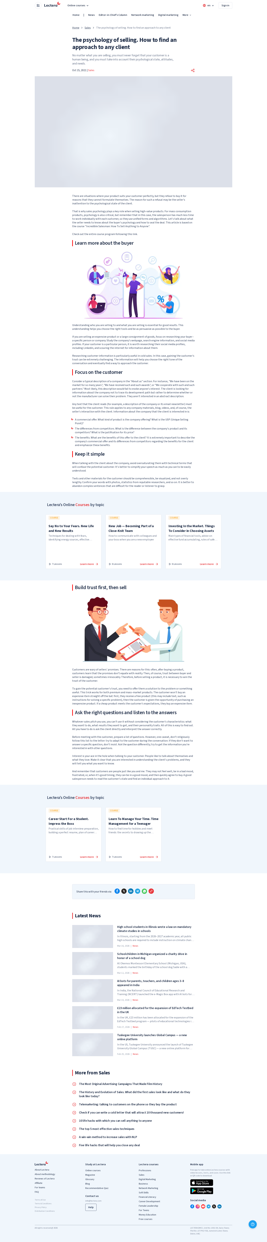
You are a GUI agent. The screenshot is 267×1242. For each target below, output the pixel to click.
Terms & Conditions (43, 1203)
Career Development (149, 1201)
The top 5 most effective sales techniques (106, 1129)
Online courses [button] (78, 5)
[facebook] (117, 891)
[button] (193, 70)
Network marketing (142, 15)
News (91, 15)
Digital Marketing (147, 1179)
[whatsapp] (144, 891)
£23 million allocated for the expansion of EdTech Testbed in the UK (155, 1010)
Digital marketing (168, 15)
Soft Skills (144, 1192)
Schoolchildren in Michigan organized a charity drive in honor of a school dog (152, 956)
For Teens (144, 1210)
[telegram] (137, 891)
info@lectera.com (93, 1200)
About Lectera (42, 1170)
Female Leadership (148, 1206)
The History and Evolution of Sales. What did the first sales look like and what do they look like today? (134, 1094)
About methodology (45, 1174)
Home (76, 15)
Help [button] (90, 1207)
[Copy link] (151, 891)
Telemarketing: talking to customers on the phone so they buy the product (128, 1104)
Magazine (90, 1175)
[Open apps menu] (38, 5)
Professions (145, 1170)
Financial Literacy (147, 1197)
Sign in (225, 5)
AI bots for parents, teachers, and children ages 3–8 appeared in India (150, 983)
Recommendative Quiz (96, 1188)
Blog (87, 1184)
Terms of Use (40, 1199)
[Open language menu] (208, 5)
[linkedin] (131, 891)
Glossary (89, 1179)
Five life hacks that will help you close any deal (109, 1145)
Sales (88, 28)
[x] (124, 891)
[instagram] (198, 1206)
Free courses (145, 1219)
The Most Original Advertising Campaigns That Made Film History (120, 1084)
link (135, 234)
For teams (40, 1187)
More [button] (187, 15)
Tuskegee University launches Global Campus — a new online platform (152, 1037)
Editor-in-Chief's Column (113, 15)
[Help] (253, 1224)
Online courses (93, 1170)
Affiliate (38, 1183)
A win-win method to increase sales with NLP (108, 1137)
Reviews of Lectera (44, 1178)
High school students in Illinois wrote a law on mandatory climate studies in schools (154, 929)
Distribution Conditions (45, 1211)
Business (143, 1184)
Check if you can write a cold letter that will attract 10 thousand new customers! (131, 1113)
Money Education (147, 1214)
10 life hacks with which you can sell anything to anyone (115, 1121)
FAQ (37, 1192)
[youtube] (203, 1206)
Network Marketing (148, 1188)
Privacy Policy (41, 1207)
